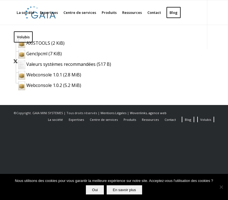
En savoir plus (124, 190)
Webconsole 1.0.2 (44, 85)
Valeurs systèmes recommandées (61, 64)
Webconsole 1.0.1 (44, 75)
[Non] (221, 187)
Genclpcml (36, 54)
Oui (95, 190)
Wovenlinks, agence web (148, 113)
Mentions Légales (114, 113)
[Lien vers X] (15, 61)
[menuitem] (25, 12)
